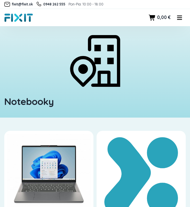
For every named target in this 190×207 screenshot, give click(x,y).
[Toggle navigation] (180, 17)
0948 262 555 (50, 4)
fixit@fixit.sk (18, 4)
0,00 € (160, 17)
